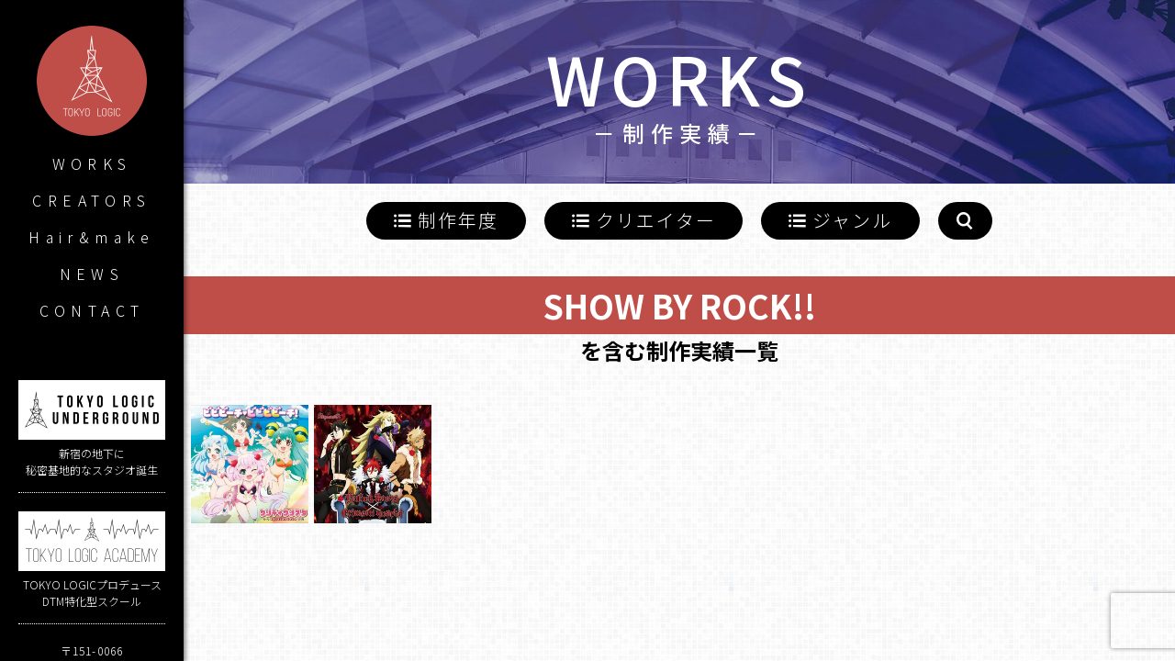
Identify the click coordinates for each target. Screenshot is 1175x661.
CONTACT (92, 310)
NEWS (92, 274)
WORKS (92, 163)
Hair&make (91, 237)
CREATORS (91, 200)
